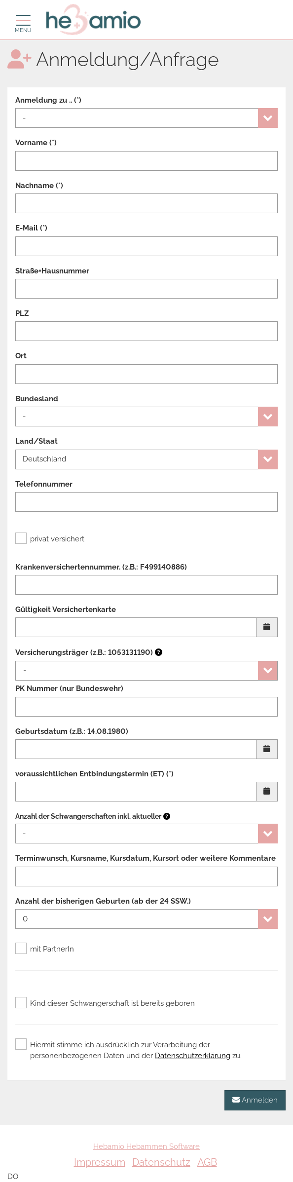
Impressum (99, 1162)
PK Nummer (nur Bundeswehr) (69, 688)
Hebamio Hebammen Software (146, 1146)
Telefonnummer (44, 484)
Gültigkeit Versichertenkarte (65, 609)
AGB (207, 1162)
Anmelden (255, 1100)
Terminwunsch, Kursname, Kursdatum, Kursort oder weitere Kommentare (145, 858)
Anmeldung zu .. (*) (48, 100)
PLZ (22, 313)
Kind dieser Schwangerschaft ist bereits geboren (105, 1003)
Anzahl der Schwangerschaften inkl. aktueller (88, 816)
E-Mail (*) (31, 228)
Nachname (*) (39, 185)
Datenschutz (161, 1162)
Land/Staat (36, 441)
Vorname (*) (36, 142)
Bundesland (36, 398)
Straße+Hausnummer (52, 271)
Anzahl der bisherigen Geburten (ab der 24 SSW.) (103, 901)
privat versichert (49, 539)
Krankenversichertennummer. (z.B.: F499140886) (101, 567)
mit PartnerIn (44, 949)
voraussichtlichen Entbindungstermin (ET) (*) (94, 773)
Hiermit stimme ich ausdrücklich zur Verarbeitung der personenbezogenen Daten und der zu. (128, 1050)
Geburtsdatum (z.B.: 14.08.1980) (71, 731)
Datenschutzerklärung (192, 1055)
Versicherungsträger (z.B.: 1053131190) (88, 652)
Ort (21, 355)
